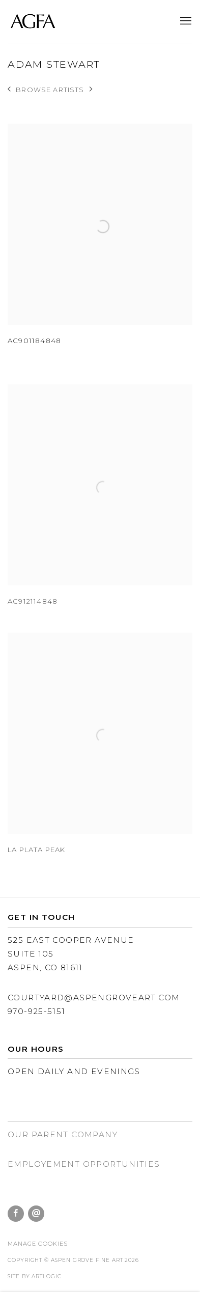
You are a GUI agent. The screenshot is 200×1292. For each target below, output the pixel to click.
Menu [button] (184, 21)
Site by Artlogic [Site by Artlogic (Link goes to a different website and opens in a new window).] (35, 1276)
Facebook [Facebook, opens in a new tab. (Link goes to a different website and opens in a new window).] (16, 1213)
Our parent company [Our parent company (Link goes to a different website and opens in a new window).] (63, 1134)
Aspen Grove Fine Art (33, 21)
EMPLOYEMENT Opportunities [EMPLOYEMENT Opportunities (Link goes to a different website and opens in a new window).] (84, 1164)
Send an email (36, 1213)
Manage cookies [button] (38, 1243)
